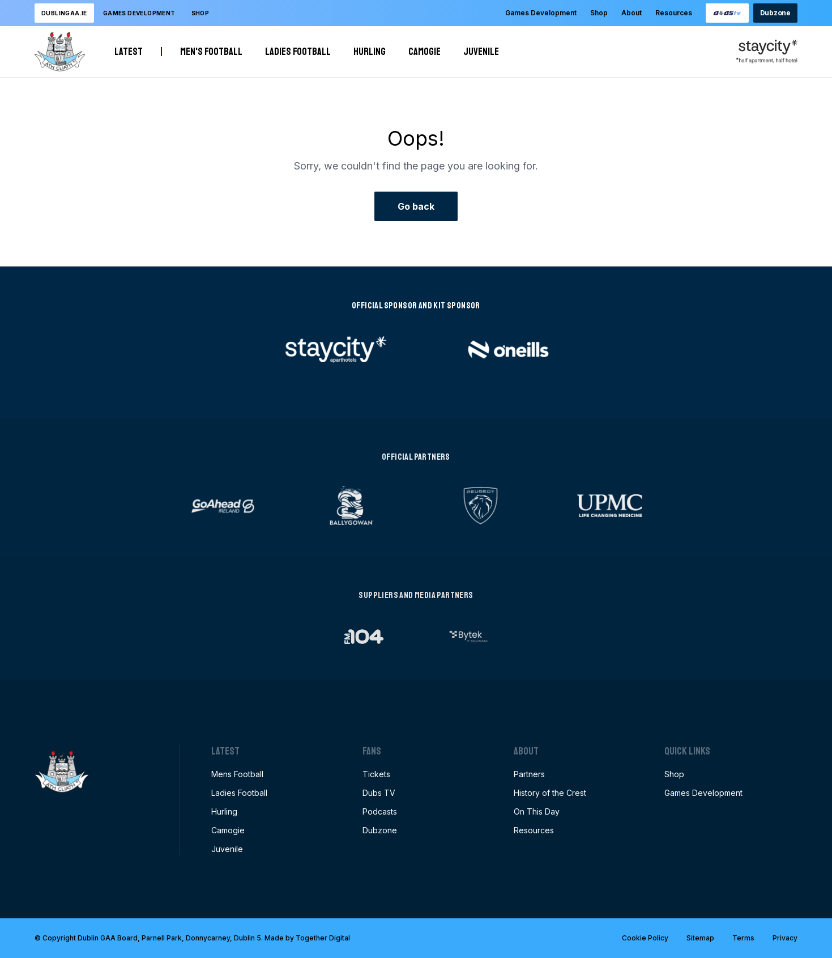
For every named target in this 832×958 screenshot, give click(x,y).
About (631, 13)
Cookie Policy (645, 938)
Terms (743, 938)
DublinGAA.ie (64, 13)
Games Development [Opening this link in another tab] (703, 793)
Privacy (785, 938)
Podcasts (379, 811)
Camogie (424, 51)
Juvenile (481, 51)
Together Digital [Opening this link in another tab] (323, 938)
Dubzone (775, 13)
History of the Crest (550, 793)
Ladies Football (298, 51)
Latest (128, 51)
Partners (529, 774)
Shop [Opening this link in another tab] (200, 13)
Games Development (541, 13)
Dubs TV (378, 793)
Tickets (376, 774)
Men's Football (211, 51)
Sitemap (700, 938)
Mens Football (237, 774)
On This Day (537, 811)
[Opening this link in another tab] (727, 13)
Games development (139, 13)
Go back (416, 206)
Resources (673, 13)
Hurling (369, 51)
